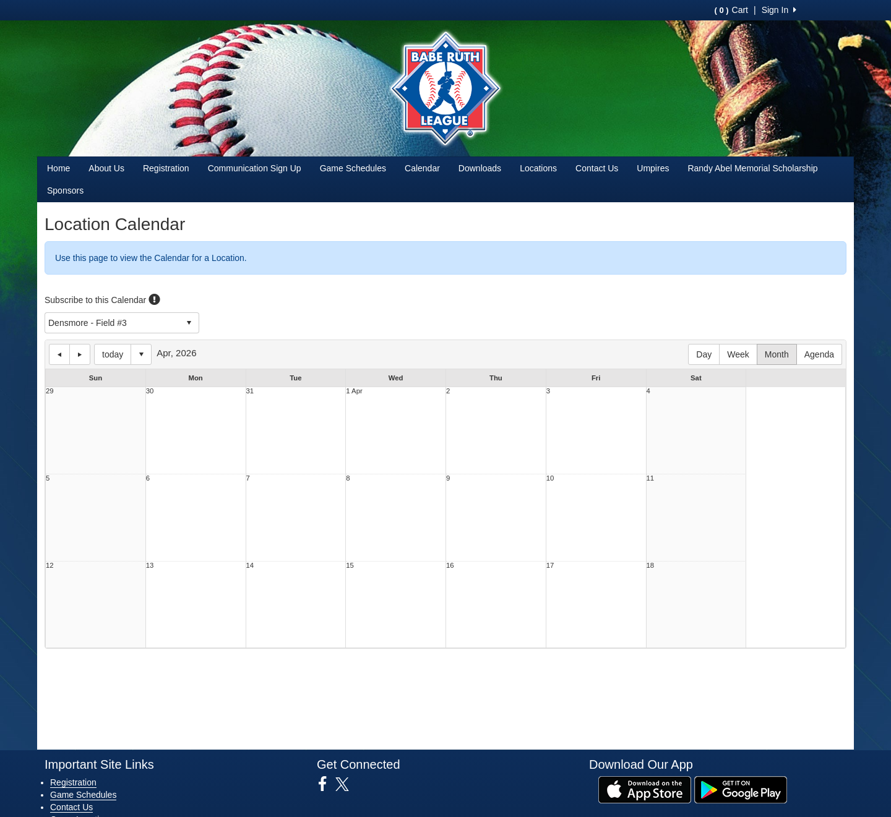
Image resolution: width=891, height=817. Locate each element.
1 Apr (354, 391)
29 (50, 391)
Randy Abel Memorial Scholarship (752, 168)
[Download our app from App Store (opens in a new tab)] (644, 788)
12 (50, 565)
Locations (538, 168)
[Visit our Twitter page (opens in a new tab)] (346, 784)
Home (58, 168)
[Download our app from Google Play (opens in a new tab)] (740, 788)
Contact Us (596, 168)
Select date (141, 354)
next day (79, 354)
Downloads (479, 168)
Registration (166, 168)
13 (150, 565)
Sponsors (65, 190)
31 (250, 391)
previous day (59, 354)
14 (250, 565)
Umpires (653, 168)
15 (350, 565)
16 (450, 565)
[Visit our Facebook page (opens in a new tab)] (327, 784)
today (112, 354)
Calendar (422, 168)
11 (651, 478)
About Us (106, 168)
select (189, 323)
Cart (731, 10)
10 (550, 478)
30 (150, 391)
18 (651, 565)
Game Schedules (353, 168)
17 (550, 565)
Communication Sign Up (254, 168)
